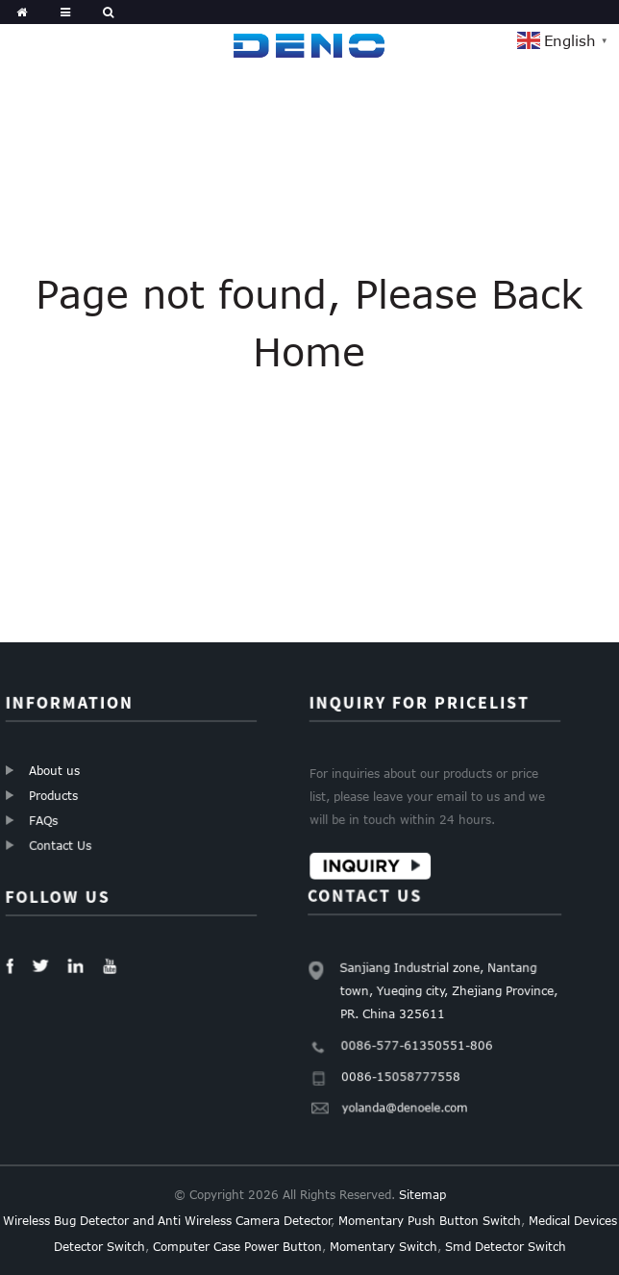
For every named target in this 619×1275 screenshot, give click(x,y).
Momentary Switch (383, 1246)
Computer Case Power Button (237, 1246)
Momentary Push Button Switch (429, 1220)
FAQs (45, 820)
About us (54, 770)
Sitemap (422, 1194)
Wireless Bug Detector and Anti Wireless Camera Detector (167, 1220)
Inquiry (362, 864)
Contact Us (61, 844)
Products (54, 795)
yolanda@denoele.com (408, 1096)
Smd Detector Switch (505, 1246)
